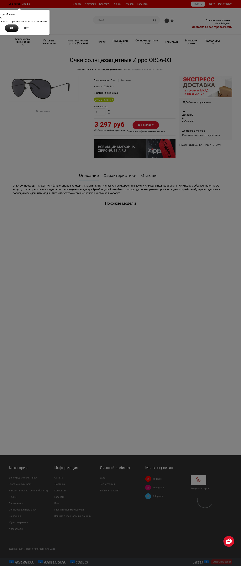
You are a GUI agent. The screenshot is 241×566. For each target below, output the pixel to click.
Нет (26, 28)
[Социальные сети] (228, 541)
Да (11, 28)
